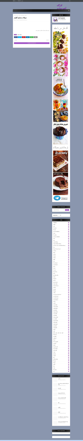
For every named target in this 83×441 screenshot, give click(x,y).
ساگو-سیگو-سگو (61, 275)
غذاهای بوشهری (61, 311)
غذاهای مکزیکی (61, 324)
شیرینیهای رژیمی (61, 299)
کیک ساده (59, 388)
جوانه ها (61, 255)
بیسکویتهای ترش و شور (61, 236)
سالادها (61, 276)
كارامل (61, 329)
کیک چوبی (61, 343)
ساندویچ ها (61, 278)
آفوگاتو (59, 412)
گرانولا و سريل (61, 348)
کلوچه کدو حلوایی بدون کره (62, 397)
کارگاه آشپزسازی (61, 7)
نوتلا (61, 366)
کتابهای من (61, 336)
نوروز (61, 367)
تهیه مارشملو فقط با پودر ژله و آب (63, 421)
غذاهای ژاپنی (61, 315)
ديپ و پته (61, 269)
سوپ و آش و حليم (61, 285)
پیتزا (61, 247)
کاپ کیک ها (61, 334)
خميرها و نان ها (61, 262)
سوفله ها (61, 290)
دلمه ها (61, 268)
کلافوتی (59, 407)
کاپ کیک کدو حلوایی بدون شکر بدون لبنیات (63, 384)
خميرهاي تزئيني (61, 264)
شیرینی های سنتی (61, 296)
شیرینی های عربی (61, 297)
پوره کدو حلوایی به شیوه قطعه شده (63, 416)
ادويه (61, 226)
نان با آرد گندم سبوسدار (61, 393)
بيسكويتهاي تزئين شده (61, 231)
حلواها (61, 259)
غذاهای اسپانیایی (61, 306)
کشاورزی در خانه (61, 341)
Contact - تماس (20, 0)
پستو (61, 240)
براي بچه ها (61, 227)
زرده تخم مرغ (61, 271)
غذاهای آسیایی (61, 304)
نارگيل (61, 364)
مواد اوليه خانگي (61, 359)
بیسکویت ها (61, 234)
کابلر (58, 402)
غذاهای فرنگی (61, 322)
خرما (61, 261)
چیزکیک (61, 257)
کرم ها (61, 339)
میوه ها (61, 362)
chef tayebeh (17, 20)
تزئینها (61, 252)
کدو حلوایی (61, 338)
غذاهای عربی (61, 318)
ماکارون (61, 355)
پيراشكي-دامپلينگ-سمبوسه (61, 243)
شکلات (61, 292)
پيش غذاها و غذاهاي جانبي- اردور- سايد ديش (61, 245)
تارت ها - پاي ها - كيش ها (61, 248)
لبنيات (61, 352)
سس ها (61, 280)
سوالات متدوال (18, 15)
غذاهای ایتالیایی (61, 308)
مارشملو (61, 353)
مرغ (61, 357)
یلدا (61, 371)
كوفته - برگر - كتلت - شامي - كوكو (61, 332)
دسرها (61, 266)
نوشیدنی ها (61, 369)
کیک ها (61, 345)
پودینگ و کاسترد (61, 241)
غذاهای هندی (61, 325)
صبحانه (61, 301)
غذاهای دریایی (61, 313)
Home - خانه (14, 0)
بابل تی (59, 378)
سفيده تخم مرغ (61, 282)
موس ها (61, 360)
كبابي (61, 331)
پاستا (61, 238)
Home (15, 15)
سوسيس (61, 289)
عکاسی (61, 303)
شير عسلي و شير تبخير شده (61, 294)
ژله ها (61, 273)
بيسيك (61, 233)
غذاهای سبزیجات (61, 317)
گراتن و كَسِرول (61, 346)
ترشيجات (61, 250)
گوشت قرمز (61, 350)
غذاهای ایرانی (61, 310)
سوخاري (61, 287)
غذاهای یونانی (61, 327)
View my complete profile (62, 19)
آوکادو (61, 224)
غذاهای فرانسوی (61, 320)
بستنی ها (61, 229)
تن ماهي (61, 254)
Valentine (61, 222)
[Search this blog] (59, 210)
